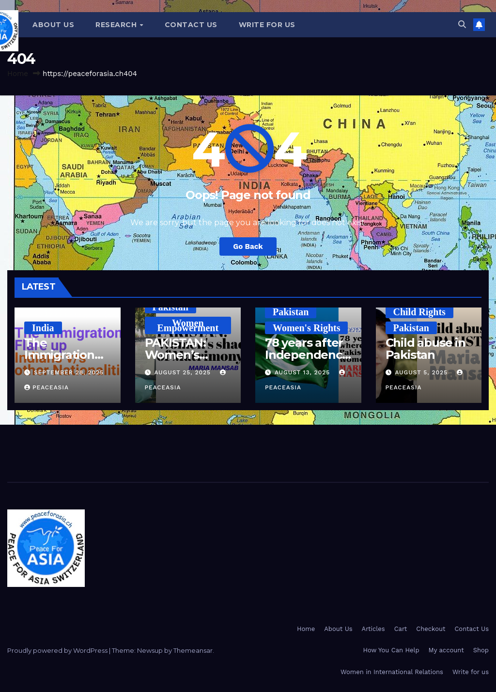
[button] (462, 24)
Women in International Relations (392, 672)
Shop (481, 650)
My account (446, 650)
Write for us (267, 24)
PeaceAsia (46, 387)
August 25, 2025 (183, 372)
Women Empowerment (187, 325)
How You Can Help (391, 650)
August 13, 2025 (303, 372)
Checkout (430, 628)
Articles (373, 628)
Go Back (248, 246)
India (43, 328)
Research (117, 24)
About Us (53, 24)
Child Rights (419, 312)
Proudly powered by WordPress (58, 650)
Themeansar (193, 650)
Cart (400, 628)
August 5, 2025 (422, 372)
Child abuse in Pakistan (425, 349)
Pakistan (170, 307)
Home (17, 73)
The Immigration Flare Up (59, 355)
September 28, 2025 (69, 372)
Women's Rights (306, 328)
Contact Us (191, 24)
